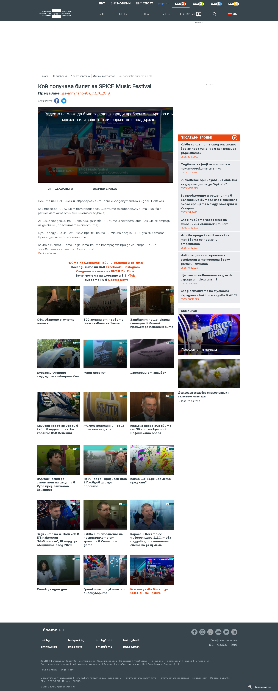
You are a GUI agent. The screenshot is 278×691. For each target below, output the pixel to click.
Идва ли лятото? (104, 75)
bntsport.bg (76, 640)
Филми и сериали (107, 661)
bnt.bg (45, 640)
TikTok (129, 275)
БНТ (102, 3)
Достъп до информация (55, 664)
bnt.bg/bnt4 (131, 646)
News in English (49, 669)
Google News (118, 280)
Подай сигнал (173, 661)
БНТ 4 (166, 14)
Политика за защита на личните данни (98, 677)
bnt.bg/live (75, 646)
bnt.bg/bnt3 (131, 640)
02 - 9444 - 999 (223, 645)
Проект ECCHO (71, 681)
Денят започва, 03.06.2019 (86, 93)
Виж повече (47, 253)
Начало (44, 75)
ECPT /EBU (54, 681)
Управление (141, 661)
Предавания (59, 75)
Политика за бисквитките (140, 677)
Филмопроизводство (63, 661)
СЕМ (43, 681)
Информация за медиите (86, 664)
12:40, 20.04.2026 (190, 401)
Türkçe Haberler (67, 669)
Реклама (199, 22)
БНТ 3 (144, 14)
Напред (188, 661)
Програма (125, 661)
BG (235, 14)
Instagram (132, 267)
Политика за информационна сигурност (183, 677)
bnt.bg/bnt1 (104, 640)
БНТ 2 (123, 14)
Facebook (113, 267)
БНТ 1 (102, 14)
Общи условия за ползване (56, 677)
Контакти (156, 661)
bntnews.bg (49, 646)
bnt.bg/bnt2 (104, 646)
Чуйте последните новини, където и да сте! (105, 263)
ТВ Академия (202, 661)
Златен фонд (87, 661)
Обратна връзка (220, 677)
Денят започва (80, 75)
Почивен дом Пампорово (162, 664)
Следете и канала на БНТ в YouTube (105, 271)
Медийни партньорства (130, 664)
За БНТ (44, 661)
